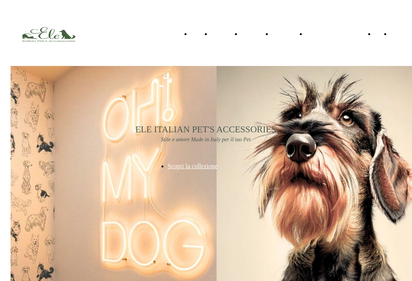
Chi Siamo (255, 33)
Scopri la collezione (192, 166)
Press (398, 33)
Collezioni (224, 33)
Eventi (281, 33)
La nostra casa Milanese (338, 33)
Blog (381, 33)
